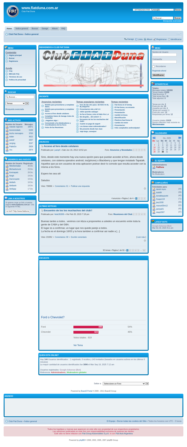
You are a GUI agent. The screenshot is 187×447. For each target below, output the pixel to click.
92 (144, 250)
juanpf (11, 140)
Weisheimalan (15, 166)
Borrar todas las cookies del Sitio (131, 421)
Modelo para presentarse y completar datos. (59, 106)
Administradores (58, 372)
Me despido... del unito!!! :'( (90, 117)
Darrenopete (14, 179)
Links (140, 39)
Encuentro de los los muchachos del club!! (94, 120)
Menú (155, 48)
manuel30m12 (162, 206)
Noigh (11, 176)
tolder (11, 137)
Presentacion (120, 125)
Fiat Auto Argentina (124, 433)
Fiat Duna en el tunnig (123, 105)
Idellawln (12, 186)
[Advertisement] (93, 288)
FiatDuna (160, 167)
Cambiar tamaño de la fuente (179, 33)
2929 (31, 147)
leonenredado (14, 130)
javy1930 (159, 202)
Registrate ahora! (159, 71)
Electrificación (120, 118)
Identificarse (176, 39)
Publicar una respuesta (80, 186)
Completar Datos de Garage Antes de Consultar (59, 117)
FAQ (10, 71)
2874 (31, 150)
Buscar (12, 58)
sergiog (12, 143)
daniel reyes (161, 189)
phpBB (82, 440)
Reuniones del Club (122, 214)
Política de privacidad (17, 80)
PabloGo (12, 147)
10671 (30, 127)
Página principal (15, 55)
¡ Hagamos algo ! (51, 120)
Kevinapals (13, 172)
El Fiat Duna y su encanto (125, 107)
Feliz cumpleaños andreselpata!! (127, 128)
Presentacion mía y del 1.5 (90, 109)
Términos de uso (15, 77)
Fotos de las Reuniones (54, 127)
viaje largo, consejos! (88, 131)
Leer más (141, 237)
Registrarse (161, 39)
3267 (31, 140)
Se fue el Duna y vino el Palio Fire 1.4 (94, 114)
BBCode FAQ (14, 74)
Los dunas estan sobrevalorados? (93, 126)
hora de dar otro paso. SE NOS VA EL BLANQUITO (94, 106)
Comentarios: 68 (61, 237)
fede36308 (59, 214)
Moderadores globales (77, 372)
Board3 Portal (86, 391)
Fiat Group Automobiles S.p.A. (95, 433)
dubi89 (159, 193)
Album (149, 39)
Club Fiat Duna (16, 34)
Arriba (145, 189)
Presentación (120, 110)
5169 (31, 130)
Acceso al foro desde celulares (57, 113)
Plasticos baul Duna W (123, 120)
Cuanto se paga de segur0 (90, 124)
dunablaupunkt (162, 196)
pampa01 (160, 209)
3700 (31, 133)
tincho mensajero (16, 133)
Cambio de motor (121, 123)
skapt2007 (160, 212)
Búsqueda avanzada (172, 21)
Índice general (32, 34)
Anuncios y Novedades (121, 150)
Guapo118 (160, 199)
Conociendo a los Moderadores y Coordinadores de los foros (58, 124)
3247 (31, 143)
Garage (130, 39)
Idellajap (12, 189)
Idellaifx (12, 182)
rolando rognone (16, 127)
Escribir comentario (79, 237)
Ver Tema (78, 345)
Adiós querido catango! (89, 112)
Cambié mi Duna (121, 115)
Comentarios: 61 (61, 186)
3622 (31, 137)
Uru (10, 150)
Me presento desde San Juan (91, 129)
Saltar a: (97, 383)
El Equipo (111, 421)
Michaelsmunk (15, 169)
